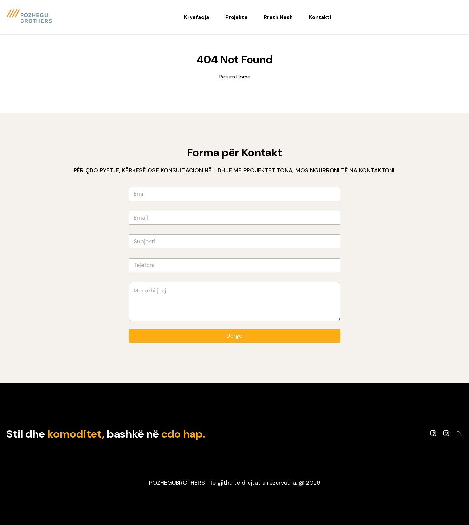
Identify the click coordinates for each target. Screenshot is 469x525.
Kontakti (320, 17)
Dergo (234, 335)
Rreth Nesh (278, 17)
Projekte (236, 17)
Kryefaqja (196, 17)
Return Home (234, 76)
